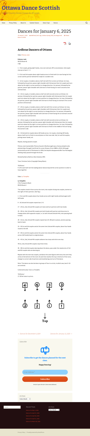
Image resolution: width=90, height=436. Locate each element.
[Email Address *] (45, 372)
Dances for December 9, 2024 (29, 333)
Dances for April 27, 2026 (32, 413)
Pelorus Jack (25, 55)
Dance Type (46, 23)
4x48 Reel (33, 35)
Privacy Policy (13, 23)
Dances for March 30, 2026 (33, 421)
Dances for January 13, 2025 (61, 333)
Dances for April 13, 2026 (32, 418)
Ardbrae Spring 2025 (47, 35)
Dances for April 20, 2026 (32, 416)
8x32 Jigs (39, 35)
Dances (56, 23)
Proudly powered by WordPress (35, 432)
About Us (23, 23)
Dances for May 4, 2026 (32, 410)
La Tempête (25, 176)
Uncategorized (58, 35)
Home (3, 23)
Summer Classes (34, 23)
